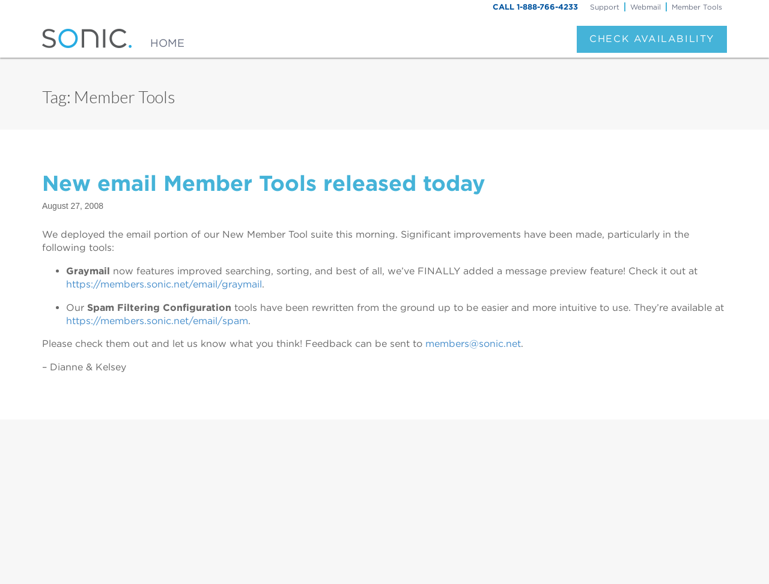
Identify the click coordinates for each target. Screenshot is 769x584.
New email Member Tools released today (263, 183)
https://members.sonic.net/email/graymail (164, 284)
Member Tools (697, 6)
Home (167, 43)
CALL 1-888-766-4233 (535, 6)
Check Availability (651, 38)
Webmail (645, 6)
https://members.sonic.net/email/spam (157, 321)
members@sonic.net (473, 343)
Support (604, 6)
